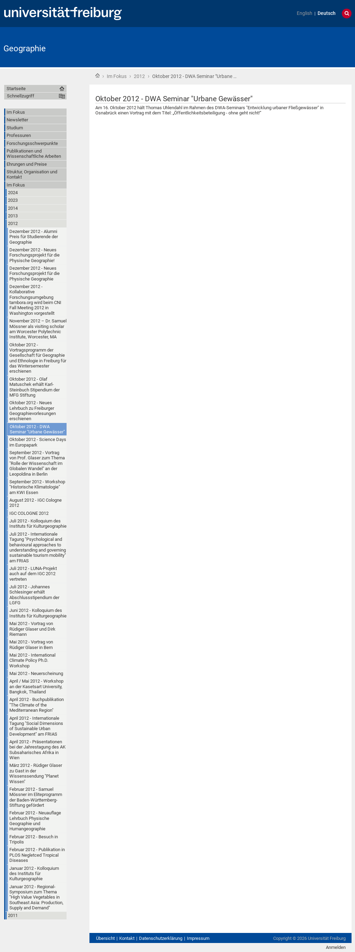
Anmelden (336, 947)
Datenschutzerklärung (160, 938)
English (304, 13)
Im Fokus (117, 76)
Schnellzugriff (20, 95)
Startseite (97, 75)
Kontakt (127, 938)
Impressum (198, 938)
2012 (139, 76)
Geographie (24, 48)
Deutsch (327, 13)
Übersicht (105, 938)
